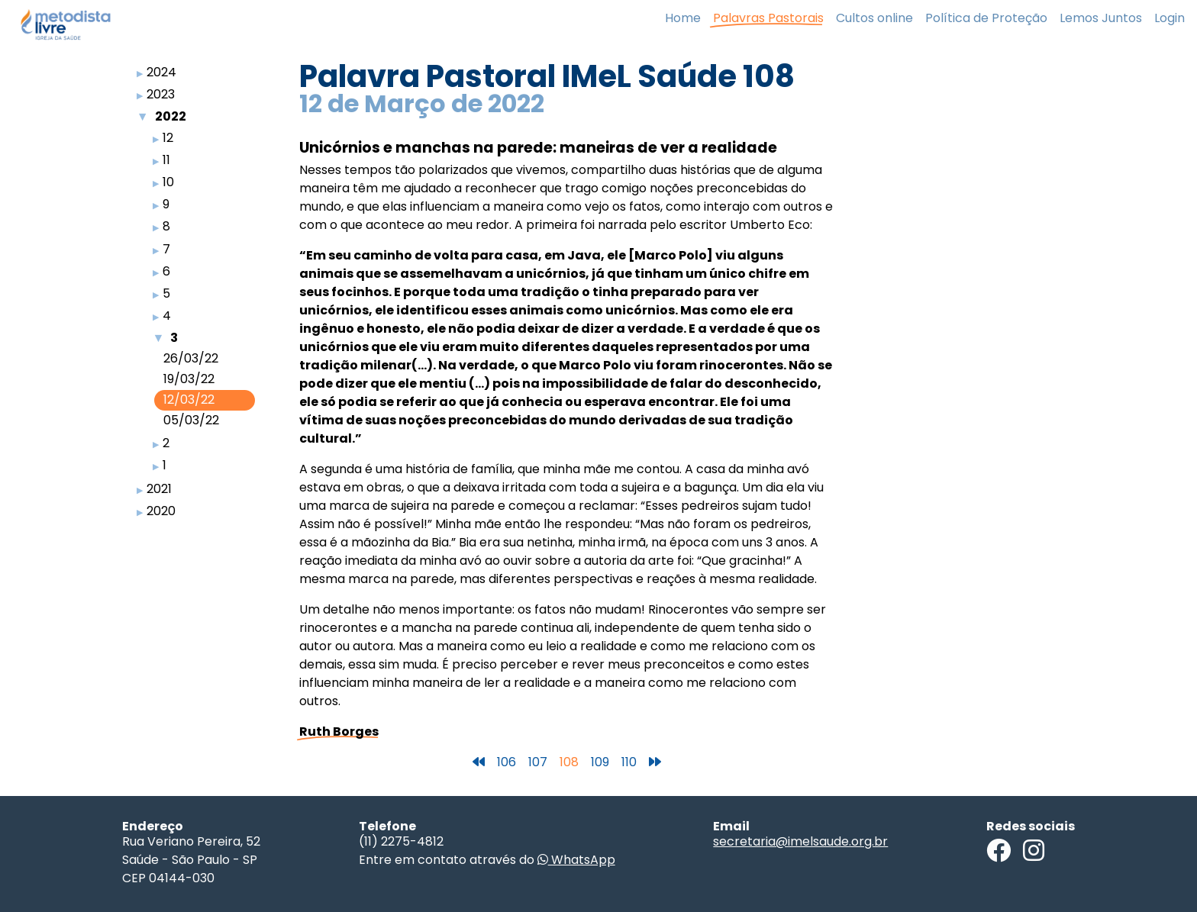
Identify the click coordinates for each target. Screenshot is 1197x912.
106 (506, 762)
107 (537, 762)
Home (683, 18)
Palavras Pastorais (768, 18)
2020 (161, 511)
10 (168, 182)
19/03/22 (189, 379)
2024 (161, 72)
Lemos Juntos (1101, 18)
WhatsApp (576, 859)
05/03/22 (191, 420)
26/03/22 (190, 358)
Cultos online (874, 18)
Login (1169, 18)
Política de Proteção (986, 18)
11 (166, 160)
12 (168, 138)
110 (629, 762)
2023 (161, 94)
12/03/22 (189, 399)
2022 (170, 116)
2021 (159, 489)
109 (600, 762)
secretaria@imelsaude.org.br (800, 841)
